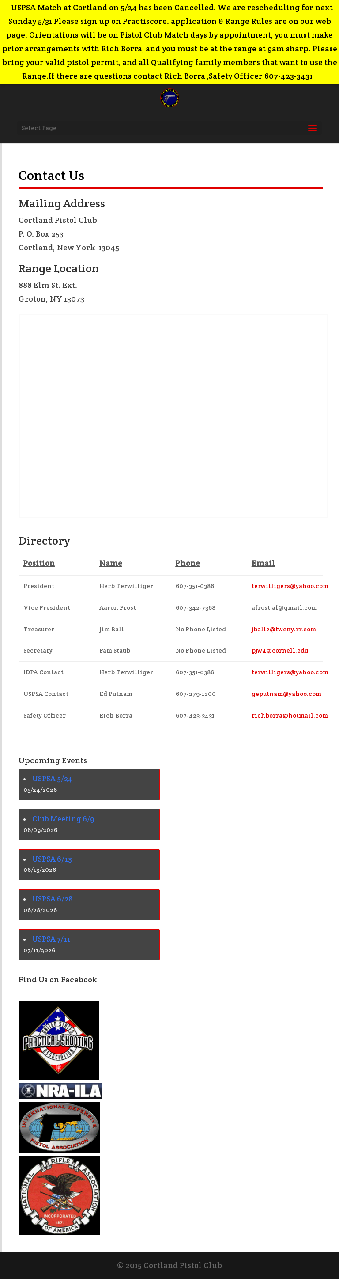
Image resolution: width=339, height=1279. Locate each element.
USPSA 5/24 (52, 778)
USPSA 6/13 (52, 859)
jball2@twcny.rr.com (284, 629)
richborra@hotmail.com (290, 715)
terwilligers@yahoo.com (290, 586)
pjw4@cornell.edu (280, 650)
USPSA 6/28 (52, 899)
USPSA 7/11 (51, 939)
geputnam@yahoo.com (286, 694)
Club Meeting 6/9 (63, 819)
